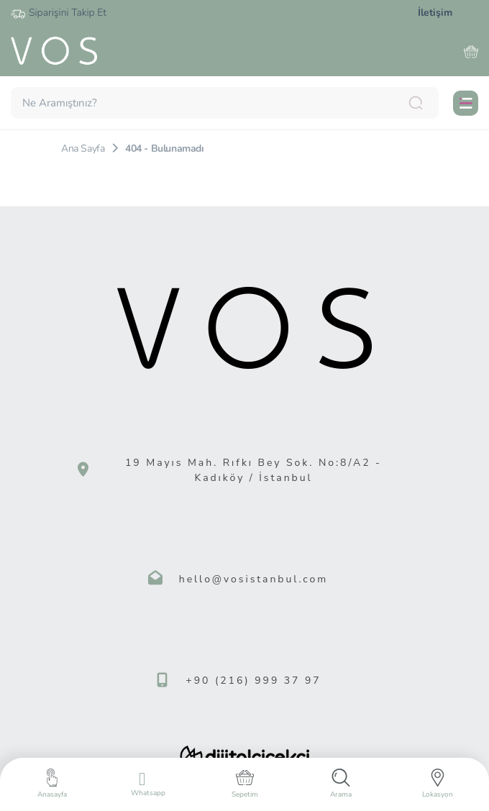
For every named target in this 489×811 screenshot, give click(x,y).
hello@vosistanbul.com (254, 579)
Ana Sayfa (82, 148)
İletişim (435, 12)
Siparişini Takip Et (58, 13)
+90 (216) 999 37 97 (253, 680)
